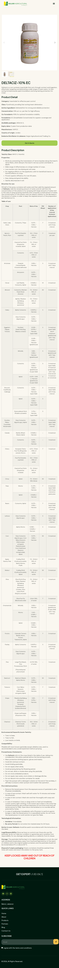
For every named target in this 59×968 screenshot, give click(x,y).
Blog (3, 927)
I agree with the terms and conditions (17, 948)
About (3, 917)
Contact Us (5, 931)
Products (4, 920)
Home (3, 913)
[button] (53, 3)
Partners (4, 924)
